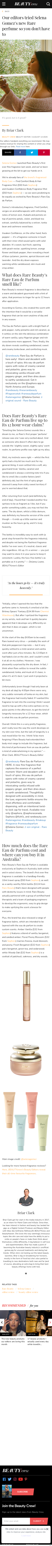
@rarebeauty (12, 355)
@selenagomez (28, 1159)
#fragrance (11, 823)
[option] (13, 1328)
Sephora (32, 185)
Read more (20, 146)
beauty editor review (28, 1292)
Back (4, 11)
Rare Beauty (8, 888)
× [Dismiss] (47, 1529)
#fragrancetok (13, 393)
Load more (26, 1536)
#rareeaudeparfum (31, 393)
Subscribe (22, 1491)
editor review (8, 1292)
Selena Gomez (9, 163)
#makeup (41, 820)
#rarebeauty (12, 390)
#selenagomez (13, 397)
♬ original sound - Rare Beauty (24, 398)
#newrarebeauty (28, 390)
